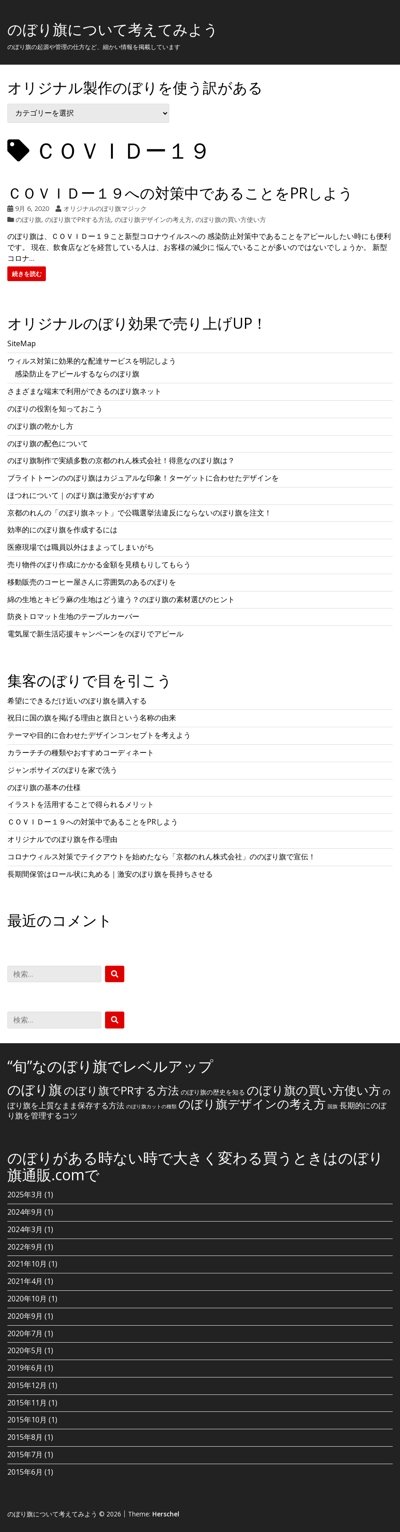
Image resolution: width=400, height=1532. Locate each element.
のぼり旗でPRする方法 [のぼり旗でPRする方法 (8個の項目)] (121, 1090)
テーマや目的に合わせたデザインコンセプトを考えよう (99, 735)
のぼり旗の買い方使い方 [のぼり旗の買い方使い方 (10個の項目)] (314, 1090)
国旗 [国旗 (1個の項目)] (333, 1106)
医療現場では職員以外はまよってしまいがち (80, 547)
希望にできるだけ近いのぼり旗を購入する (77, 701)
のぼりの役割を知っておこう (55, 409)
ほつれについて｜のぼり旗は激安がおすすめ (80, 495)
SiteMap (21, 343)
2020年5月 (25, 1350)
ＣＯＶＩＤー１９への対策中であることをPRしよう (180, 193)
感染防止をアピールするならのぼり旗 (77, 374)
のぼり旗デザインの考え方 (153, 219)
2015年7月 (25, 1454)
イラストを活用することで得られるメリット (80, 804)
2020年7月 (25, 1333)
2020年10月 (27, 1299)
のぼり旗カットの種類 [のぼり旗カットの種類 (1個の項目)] (151, 1106)
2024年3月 (25, 1229)
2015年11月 (27, 1403)
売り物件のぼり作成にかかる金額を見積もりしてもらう (99, 564)
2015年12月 (27, 1385)
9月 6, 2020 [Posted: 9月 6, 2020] (32, 208)
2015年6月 (25, 1472)
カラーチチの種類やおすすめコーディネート (80, 752)
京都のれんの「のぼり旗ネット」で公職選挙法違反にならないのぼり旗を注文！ (139, 513)
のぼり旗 (28, 219)
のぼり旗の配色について (47, 443)
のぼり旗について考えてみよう (112, 29)
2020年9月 (25, 1316)
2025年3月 (25, 1194)
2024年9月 (25, 1212)
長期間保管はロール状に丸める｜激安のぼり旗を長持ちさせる (110, 874)
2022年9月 (25, 1247)
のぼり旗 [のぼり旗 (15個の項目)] (34, 1089)
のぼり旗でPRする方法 (78, 219)
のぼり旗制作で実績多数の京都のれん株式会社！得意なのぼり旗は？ (121, 460)
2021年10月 (27, 1264)
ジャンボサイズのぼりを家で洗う (62, 770)
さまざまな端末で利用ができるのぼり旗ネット (84, 391)
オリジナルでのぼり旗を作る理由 (62, 839)
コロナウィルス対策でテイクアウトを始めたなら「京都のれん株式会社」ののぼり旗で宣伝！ (161, 857)
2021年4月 (25, 1281)
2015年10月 (27, 1420)
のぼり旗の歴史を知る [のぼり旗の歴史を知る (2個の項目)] (213, 1092)
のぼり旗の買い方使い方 (230, 219)
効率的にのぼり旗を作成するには (62, 530)
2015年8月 (25, 1437)
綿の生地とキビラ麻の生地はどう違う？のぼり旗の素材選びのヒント (121, 599)
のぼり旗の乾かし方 (40, 426)
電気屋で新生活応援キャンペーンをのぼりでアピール (95, 634)
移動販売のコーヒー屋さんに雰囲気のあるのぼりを (91, 582)
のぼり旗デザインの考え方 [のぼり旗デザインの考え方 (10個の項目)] (252, 1103)
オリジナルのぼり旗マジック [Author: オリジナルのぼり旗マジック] (105, 208)
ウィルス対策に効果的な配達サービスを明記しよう (91, 361)
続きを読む (27, 274)
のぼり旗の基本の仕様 (44, 787)
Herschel (165, 1514)
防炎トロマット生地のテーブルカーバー (73, 616)
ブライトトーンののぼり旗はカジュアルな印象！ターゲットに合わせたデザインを (143, 478)
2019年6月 (25, 1368)
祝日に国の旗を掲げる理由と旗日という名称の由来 (91, 718)
